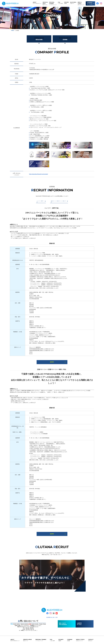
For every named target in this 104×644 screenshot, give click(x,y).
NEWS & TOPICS (81, 3)
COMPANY (69, 640)
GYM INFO (66, 3)
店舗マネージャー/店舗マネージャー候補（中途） (61, 201)
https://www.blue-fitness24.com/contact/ (38, 174)
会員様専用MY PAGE (79, 623)
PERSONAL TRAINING (52, 3)
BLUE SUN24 (73, 3)
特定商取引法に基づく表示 (52, 617)
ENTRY (52, 362)
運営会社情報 (39, 39)
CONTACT (90, 640)
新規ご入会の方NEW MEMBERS (63, 623)
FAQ (60, 3)
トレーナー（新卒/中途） (34, 201)
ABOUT (37, 3)
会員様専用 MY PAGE (89, 3)
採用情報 (65, 39)
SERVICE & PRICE (45, 3)
